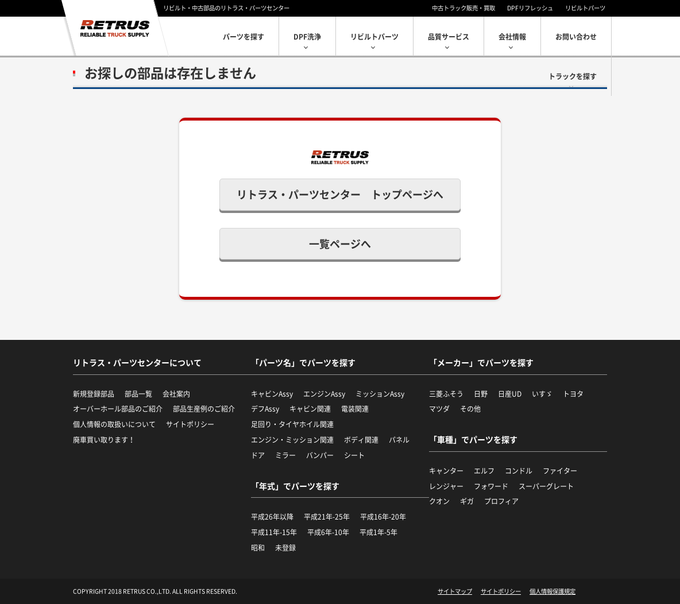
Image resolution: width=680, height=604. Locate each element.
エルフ (484, 471)
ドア (258, 455)
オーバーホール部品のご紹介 (118, 409)
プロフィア (501, 501)
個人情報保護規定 (552, 591)
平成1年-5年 (378, 532)
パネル (399, 440)
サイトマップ (455, 591)
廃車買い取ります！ (104, 440)
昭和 (258, 548)
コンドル (518, 471)
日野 (481, 394)
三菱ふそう (446, 394)
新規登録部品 (93, 394)
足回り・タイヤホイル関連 (292, 424)
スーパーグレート (546, 486)
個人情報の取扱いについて (114, 424)
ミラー (285, 455)
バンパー (320, 455)
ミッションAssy (380, 394)
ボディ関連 (361, 440)
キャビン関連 (310, 409)
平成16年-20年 (383, 517)
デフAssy (265, 409)
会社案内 (176, 394)
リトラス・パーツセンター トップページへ (340, 194)
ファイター (560, 471)
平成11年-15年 (274, 532)
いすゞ (542, 394)
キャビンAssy (272, 394)
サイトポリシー (190, 424)
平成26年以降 (272, 517)
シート (354, 455)
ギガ (467, 501)
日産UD (509, 394)
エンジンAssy (324, 394)
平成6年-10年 (328, 532)
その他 (470, 409)
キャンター (446, 471)
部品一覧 (138, 394)
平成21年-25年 (327, 517)
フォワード (491, 486)
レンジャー (446, 486)
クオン (439, 501)
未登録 (285, 548)
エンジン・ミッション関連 (292, 440)
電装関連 (355, 409)
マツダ (439, 409)
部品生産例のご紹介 (204, 409)
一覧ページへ (340, 243)
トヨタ (573, 394)
